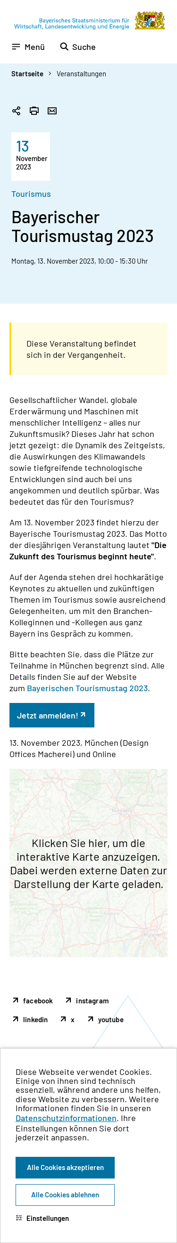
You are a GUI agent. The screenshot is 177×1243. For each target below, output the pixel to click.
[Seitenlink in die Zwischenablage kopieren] (16, 111)
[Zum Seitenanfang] (157, 621)
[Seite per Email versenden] (52, 111)
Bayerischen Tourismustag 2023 (87, 688)
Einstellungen (42, 1218)
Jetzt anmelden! (47, 715)
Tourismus (31, 193)
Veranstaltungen (81, 73)
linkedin (35, 1019)
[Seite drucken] (34, 111)
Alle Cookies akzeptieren (65, 1167)
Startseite (27, 73)
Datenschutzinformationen (66, 1118)
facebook (38, 1000)
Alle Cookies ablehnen (65, 1194)
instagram (92, 1000)
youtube (111, 1019)
